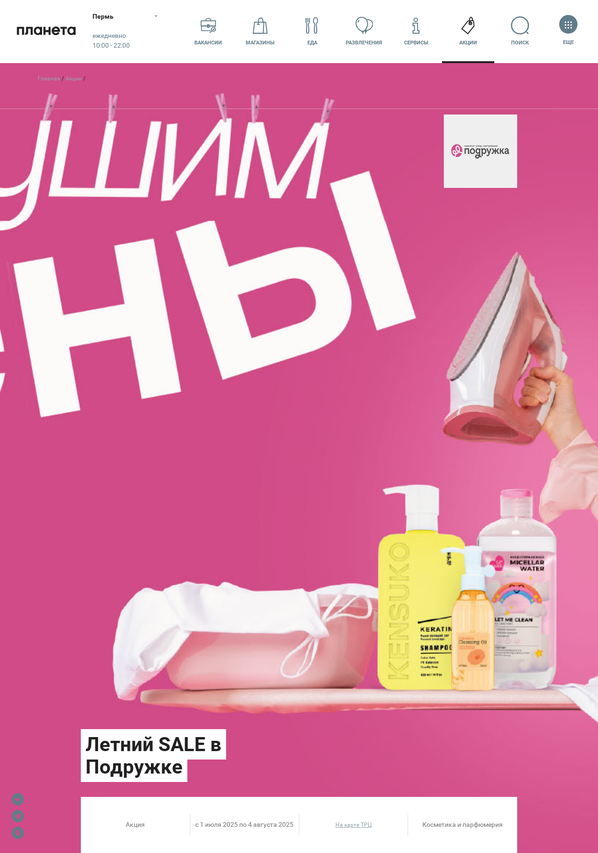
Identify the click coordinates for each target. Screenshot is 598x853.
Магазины (260, 31)
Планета (46, 31)
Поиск (520, 31)
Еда (312, 31)
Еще (568, 31)
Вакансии (208, 31)
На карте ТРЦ (353, 825)
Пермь (103, 16)
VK (18, 799)
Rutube (18, 833)
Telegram (18, 816)
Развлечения (364, 31)
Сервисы (416, 31)
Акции (468, 31)
